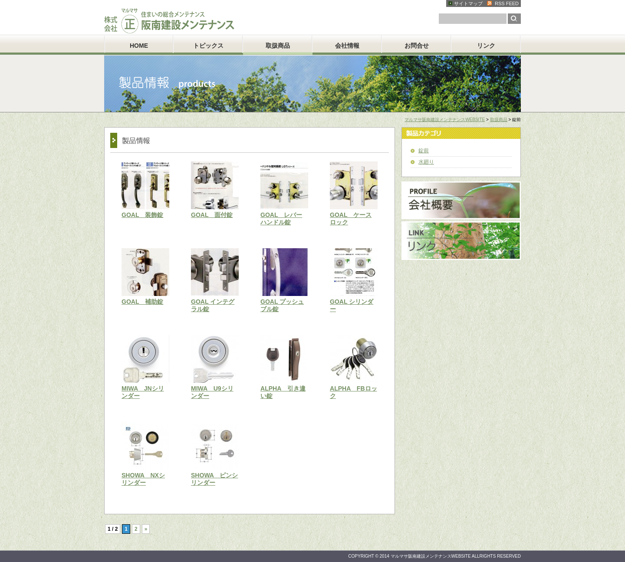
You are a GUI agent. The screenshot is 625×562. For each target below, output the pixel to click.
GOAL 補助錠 (142, 301)
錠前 (423, 151)
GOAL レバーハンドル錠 (281, 218)
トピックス (208, 45)
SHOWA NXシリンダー (143, 479)
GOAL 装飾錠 (142, 214)
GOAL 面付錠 (212, 214)
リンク (486, 45)
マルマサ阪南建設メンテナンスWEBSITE (445, 119)
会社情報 (347, 45)
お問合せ (417, 45)
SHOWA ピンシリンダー (214, 479)
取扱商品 (278, 45)
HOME (139, 45)
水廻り (426, 162)
